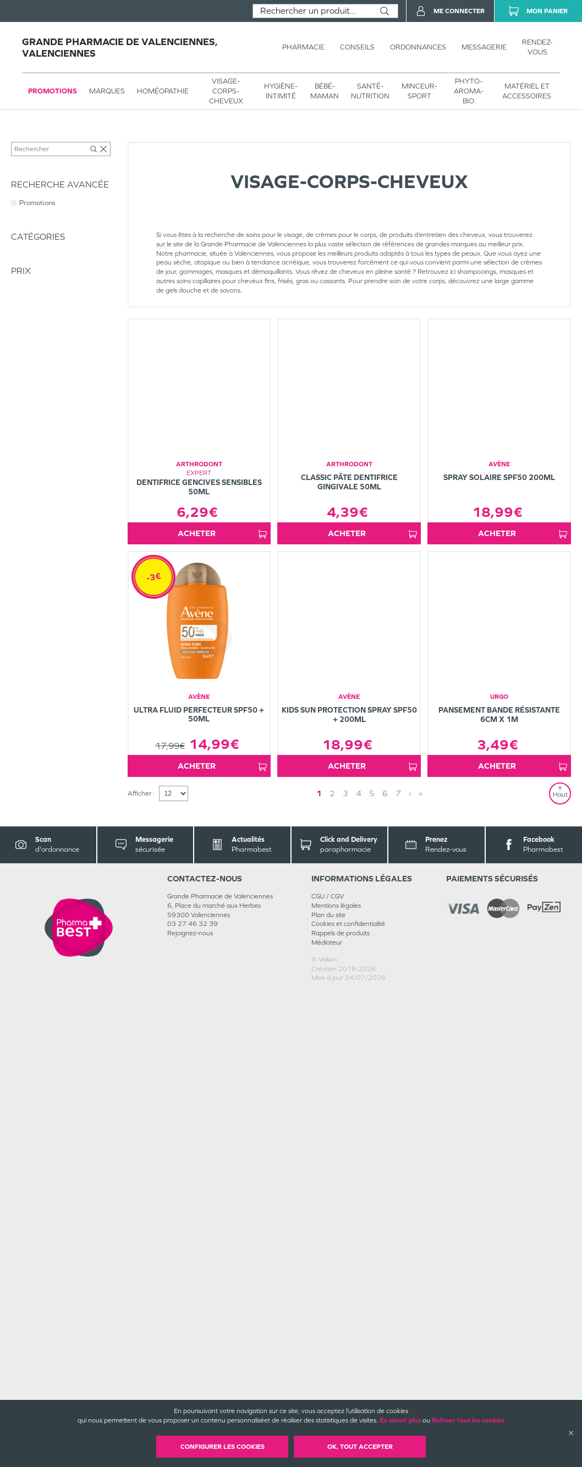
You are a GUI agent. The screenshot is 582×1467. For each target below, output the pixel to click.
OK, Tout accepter (360, 1447)
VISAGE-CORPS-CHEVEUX (226, 91)
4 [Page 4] (358, 1267)
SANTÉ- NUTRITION (370, 91)
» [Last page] (420, 1267)
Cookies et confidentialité (348, 1398)
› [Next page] (410, 1267)
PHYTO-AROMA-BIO (469, 91)
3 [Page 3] (345, 1267)
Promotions (52, 91)
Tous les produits (35, 138)
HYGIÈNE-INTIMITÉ (281, 91)
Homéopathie (163, 91)
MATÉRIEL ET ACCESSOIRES (526, 91)
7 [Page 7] (398, 1267)
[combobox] (312, 10)
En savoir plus (400, 1420)
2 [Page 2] (332, 1267)
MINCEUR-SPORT (419, 91)
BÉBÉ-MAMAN (324, 91)
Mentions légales (336, 1380)
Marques (107, 91)
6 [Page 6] (385, 1267)
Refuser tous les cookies (468, 1420)
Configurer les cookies (222, 1447)
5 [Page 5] (372, 1267)
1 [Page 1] (319, 1267)
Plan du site (328, 1389)
